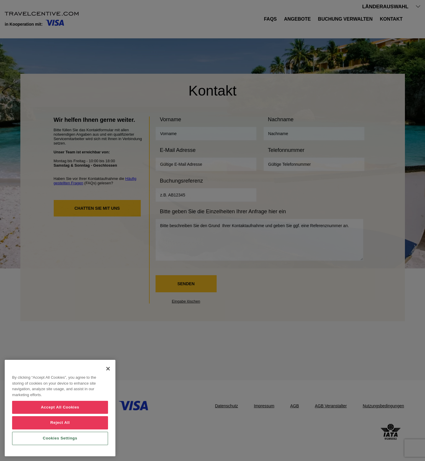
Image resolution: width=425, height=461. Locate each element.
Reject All (60, 422)
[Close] (108, 368)
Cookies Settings (60, 438)
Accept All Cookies (60, 407)
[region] (60, 408)
